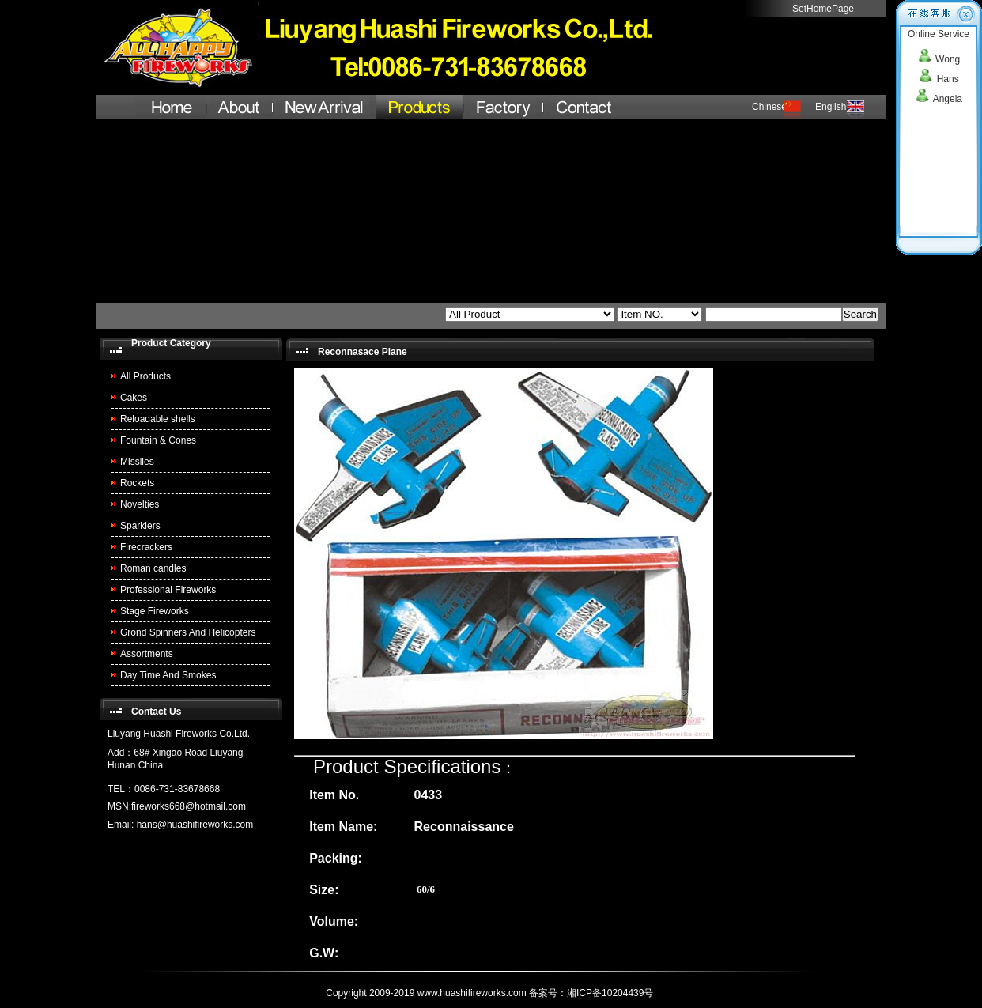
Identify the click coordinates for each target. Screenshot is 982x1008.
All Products (145, 376)
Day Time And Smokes (168, 675)
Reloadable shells (157, 419)
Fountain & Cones (158, 440)
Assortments (146, 653)
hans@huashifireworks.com (195, 824)
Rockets (137, 483)
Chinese (769, 106)
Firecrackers (146, 547)
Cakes (133, 397)
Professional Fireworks (168, 589)
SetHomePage (823, 8)
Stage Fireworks (154, 611)
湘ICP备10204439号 (611, 993)
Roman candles (153, 568)
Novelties (139, 504)
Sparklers (140, 525)
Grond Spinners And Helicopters (187, 632)
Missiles (137, 461)
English (830, 106)
